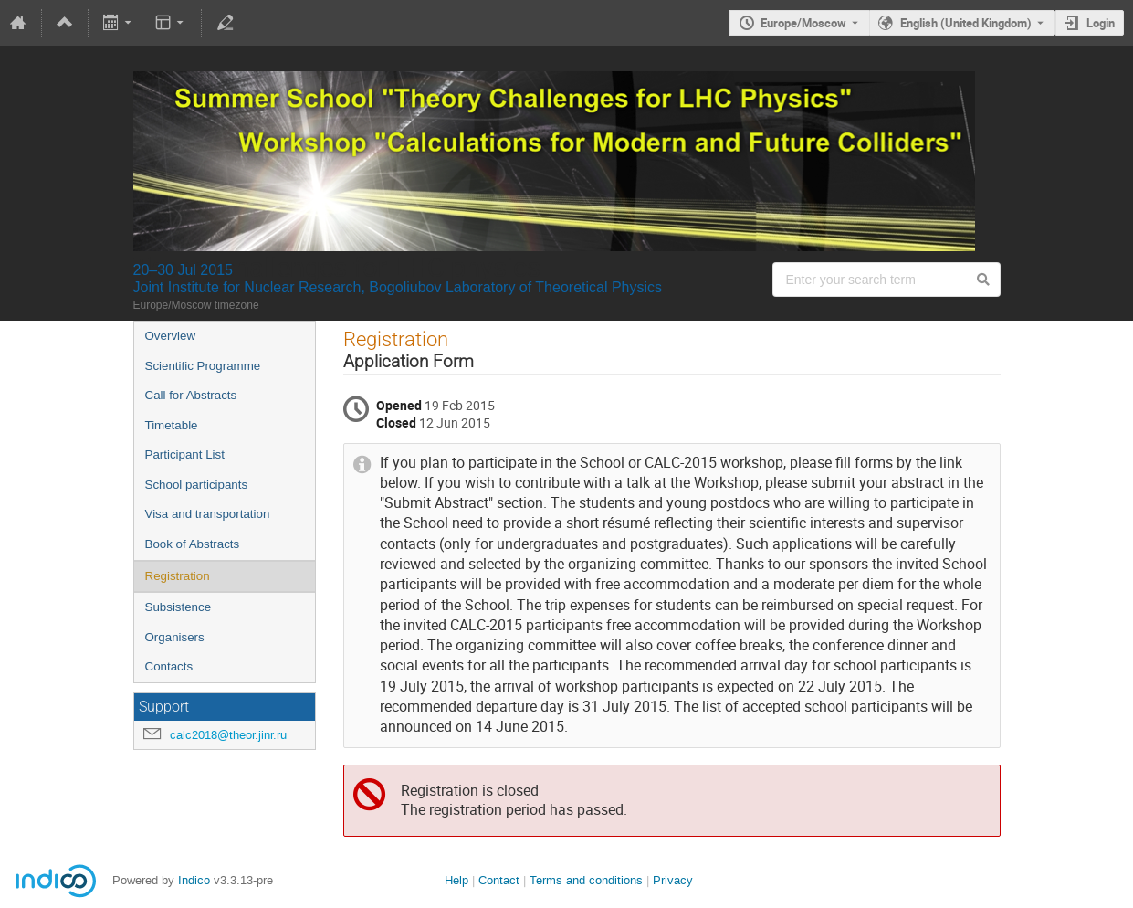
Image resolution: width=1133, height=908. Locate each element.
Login (1100, 23)
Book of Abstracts (192, 544)
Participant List (185, 454)
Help (456, 880)
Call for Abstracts (191, 395)
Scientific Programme (203, 366)
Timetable (171, 425)
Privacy (673, 880)
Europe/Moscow (803, 23)
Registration (177, 576)
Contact (498, 880)
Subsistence (178, 607)
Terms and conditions (586, 880)
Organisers (175, 637)
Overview (170, 336)
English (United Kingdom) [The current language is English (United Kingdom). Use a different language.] (966, 23)
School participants (196, 484)
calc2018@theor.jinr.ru (228, 735)
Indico (194, 880)
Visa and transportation (207, 514)
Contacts (169, 666)
